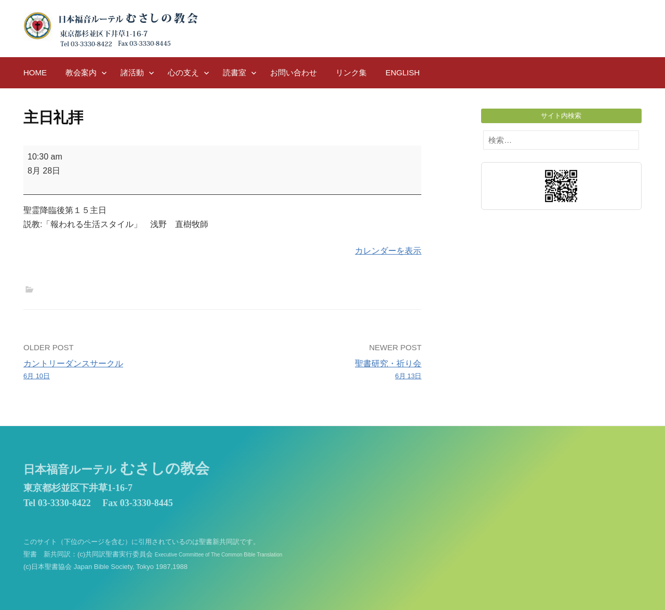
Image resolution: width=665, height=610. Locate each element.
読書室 (234, 72)
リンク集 (351, 72)
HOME (35, 72)
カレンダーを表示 (388, 250)
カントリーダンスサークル (119, 370)
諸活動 (132, 72)
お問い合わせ (293, 72)
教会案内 (81, 72)
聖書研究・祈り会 (326, 370)
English (402, 72)
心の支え (183, 72)
